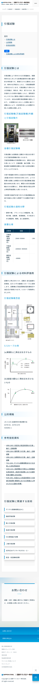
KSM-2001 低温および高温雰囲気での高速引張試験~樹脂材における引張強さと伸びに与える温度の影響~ (20, 481)
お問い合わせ (7, 631)
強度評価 (24, 9)
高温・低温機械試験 (13, 557)
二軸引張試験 (10, 544)
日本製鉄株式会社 (7, 667)
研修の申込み (7, 638)
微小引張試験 (10, 523)
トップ (4, 9)
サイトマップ (6, 664)
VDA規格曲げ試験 (12, 537)
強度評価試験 (10, 516)
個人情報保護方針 (7, 646)
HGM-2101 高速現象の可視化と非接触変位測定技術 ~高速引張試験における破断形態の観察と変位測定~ (20, 472)
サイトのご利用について (9, 661)
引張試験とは (10, 39)
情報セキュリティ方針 (8, 649)
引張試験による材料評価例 (14, 54)
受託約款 (4, 655)
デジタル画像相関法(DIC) (14, 509)
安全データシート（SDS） (9, 652)
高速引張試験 (10, 530)
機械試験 (17, 9)
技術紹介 (10, 9)
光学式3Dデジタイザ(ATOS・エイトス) (19, 550)
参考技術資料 (10, 45)
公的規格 (8, 42)
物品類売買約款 (6, 658)
